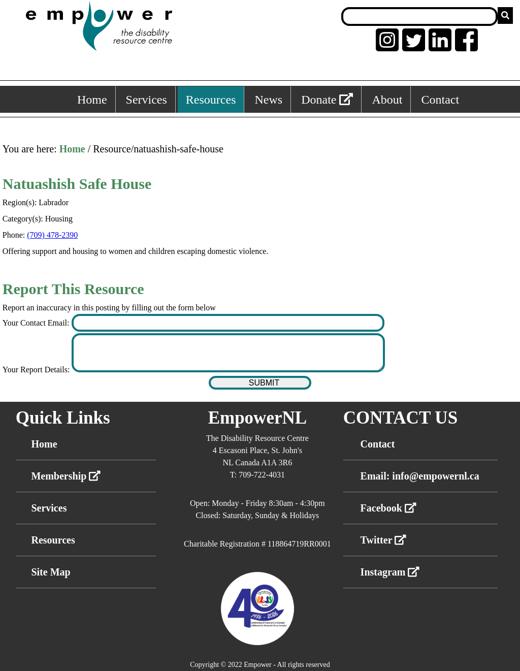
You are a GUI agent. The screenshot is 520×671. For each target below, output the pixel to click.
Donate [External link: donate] (327, 99)
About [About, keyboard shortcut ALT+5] (387, 99)
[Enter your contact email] (228, 323)
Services (49, 508)
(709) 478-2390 (52, 235)
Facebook (388, 508)
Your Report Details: (37, 369)
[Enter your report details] (228, 352)
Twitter (384, 540)
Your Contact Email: (37, 322)
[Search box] (419, 16)
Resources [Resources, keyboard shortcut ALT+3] (211, 99)
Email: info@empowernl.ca (420, 476)
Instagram (390, 572)
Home (72, 148)
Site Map (50, 572)
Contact (378, 444)
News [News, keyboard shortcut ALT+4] (268, 99)
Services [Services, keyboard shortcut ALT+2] (146, 99)
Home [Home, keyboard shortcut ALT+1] (92, 99)
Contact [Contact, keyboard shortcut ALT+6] (440, 99)
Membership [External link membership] (66, 476)
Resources (53, 540)
